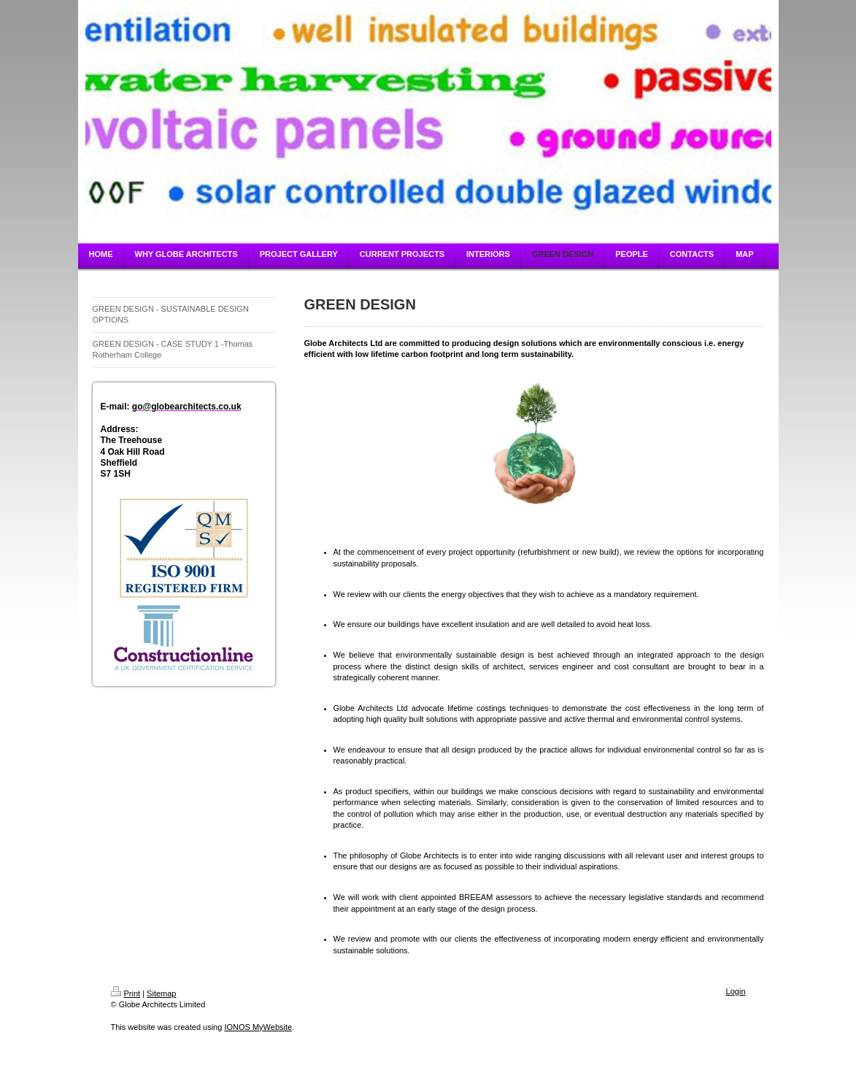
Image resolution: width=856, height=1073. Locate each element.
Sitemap (161, 993)
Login (736, 991)
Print (126, 993)
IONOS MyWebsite (258, 1027)
